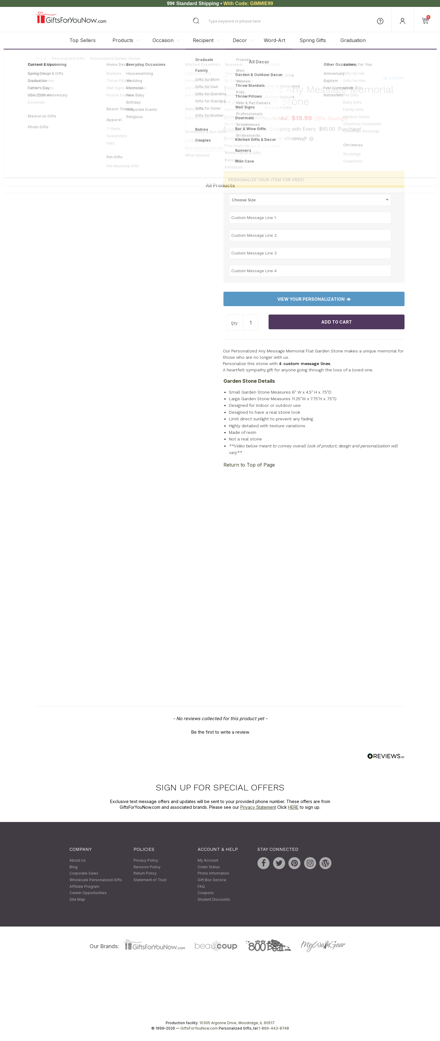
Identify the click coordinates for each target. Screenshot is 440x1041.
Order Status (209, 867)
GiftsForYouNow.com (199, 1028)
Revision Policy (147, 867)
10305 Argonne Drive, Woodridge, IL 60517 (237, 1023)
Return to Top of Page (249, 465)
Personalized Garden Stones (115, 58)
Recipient (203, 40)
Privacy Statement (258, 807)
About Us (77, 860)
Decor (240, 40)
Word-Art (274, 40)
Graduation (353, 40)
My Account (208, 860)
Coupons (206, 893)
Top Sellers (82, 40)
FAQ (201, 886)
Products (122, 40)
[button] (220, 731)
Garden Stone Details (249, 381)
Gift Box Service (212, 880)
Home (40, 58)
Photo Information (213, 873)
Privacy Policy (146, 860)
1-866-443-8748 (273, 1028)
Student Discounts (214, 899)
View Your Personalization (314, 299)
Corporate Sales (83, 873)
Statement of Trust (150, 880)
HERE (293, 807)
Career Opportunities (88, 893)
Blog (73, 867)
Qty (234, 323)
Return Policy (145, 873)
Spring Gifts (313, 40)
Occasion (163, 40)
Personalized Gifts (68, 58)
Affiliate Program (84, 886)
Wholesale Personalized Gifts (95, 880)
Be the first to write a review (220, 732)
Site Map (77, 899)
